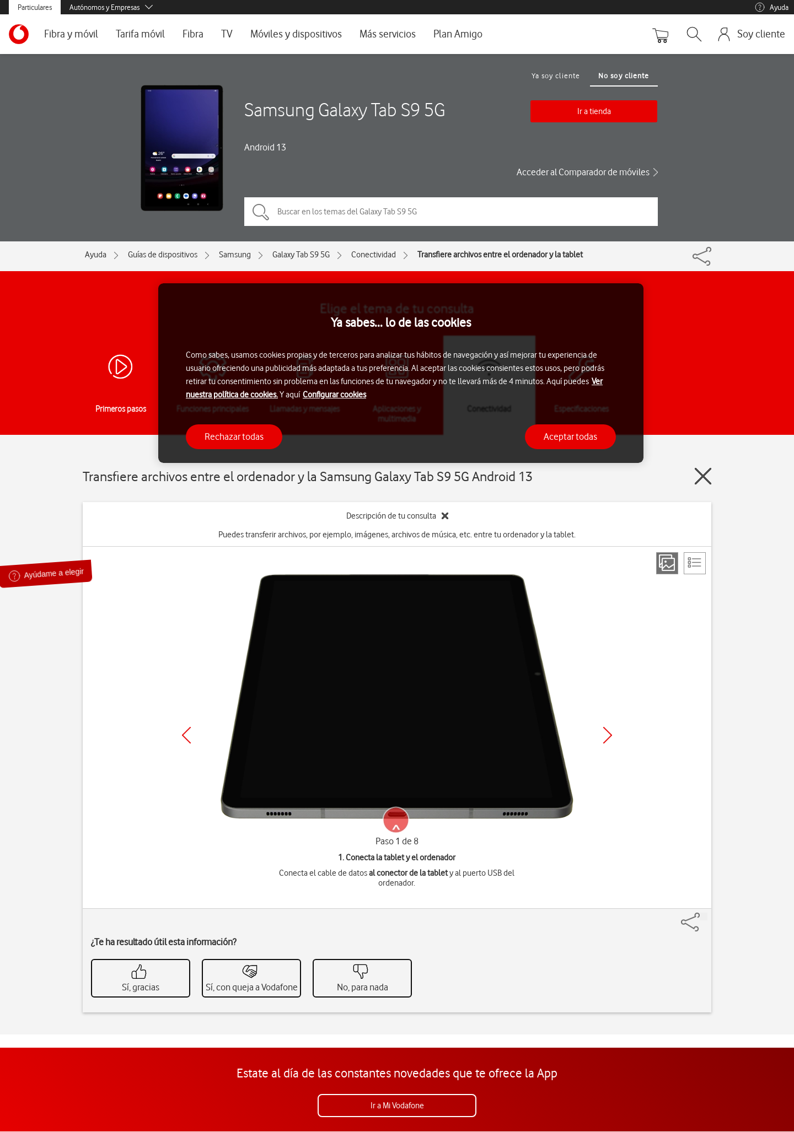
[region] (400, 373)
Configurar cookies (334, 395)
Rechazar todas (234, 436)
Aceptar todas (570, 436)
